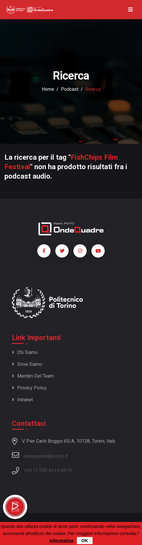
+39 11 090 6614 (41, 470)
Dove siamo (27, 364)
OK (84, 540)
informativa (61, 540)
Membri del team (33, 376)
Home (48, 89)
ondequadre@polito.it (40, 455)
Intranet (22, 399)
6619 (66, 470)
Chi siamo (25, 352)
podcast (69, 89)
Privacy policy (29, 388)
